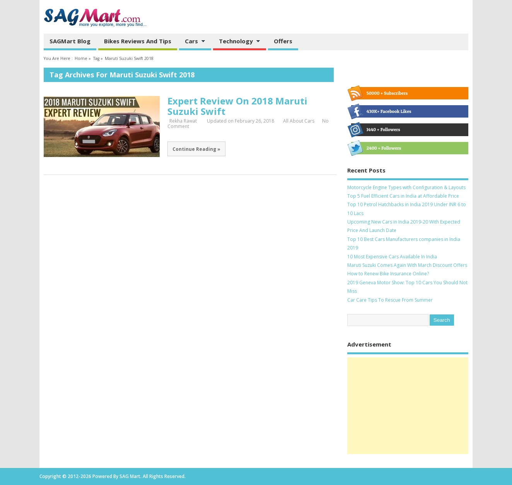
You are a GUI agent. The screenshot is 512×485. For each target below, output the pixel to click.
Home (81, 58)
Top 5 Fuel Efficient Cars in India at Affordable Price (403, 196)
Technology (236, 41)
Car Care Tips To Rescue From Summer (390, 300)
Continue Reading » (196, 149)
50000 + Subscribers (379, 93)
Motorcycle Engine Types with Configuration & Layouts (406, 187)
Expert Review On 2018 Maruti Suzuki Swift (237, 105)
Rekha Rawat (183, 121)
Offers (283, 41)
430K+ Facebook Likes (381, 111)
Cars (192, 41)
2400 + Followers (376, 148)
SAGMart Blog (69, 41)
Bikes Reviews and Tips (137, 41)
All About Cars (298, 121)
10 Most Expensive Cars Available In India (392, 256)
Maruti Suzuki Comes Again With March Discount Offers (407, 265)
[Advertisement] (407, 405)
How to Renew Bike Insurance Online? (388, 273)
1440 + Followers (375, 129)
